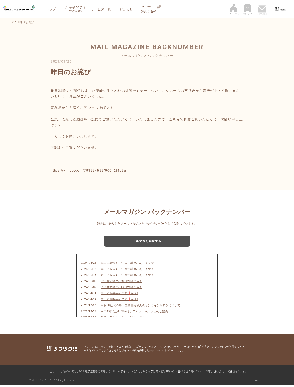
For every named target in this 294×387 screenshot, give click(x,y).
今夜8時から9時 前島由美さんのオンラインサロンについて (140, 307)
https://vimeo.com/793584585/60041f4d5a (88, 170)
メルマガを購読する (147, 241)
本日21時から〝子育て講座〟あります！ (127, 271)
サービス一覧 (101, 9)
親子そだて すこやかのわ (75, 9)
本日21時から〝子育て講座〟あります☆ (127, 265)
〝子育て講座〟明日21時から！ (121, 289)
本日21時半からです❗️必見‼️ (119, 295)
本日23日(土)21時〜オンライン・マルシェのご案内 (134, 313)
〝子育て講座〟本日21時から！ (121, 283)
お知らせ (126, 9)
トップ (51, 9)
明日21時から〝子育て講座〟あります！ (127, 277)
